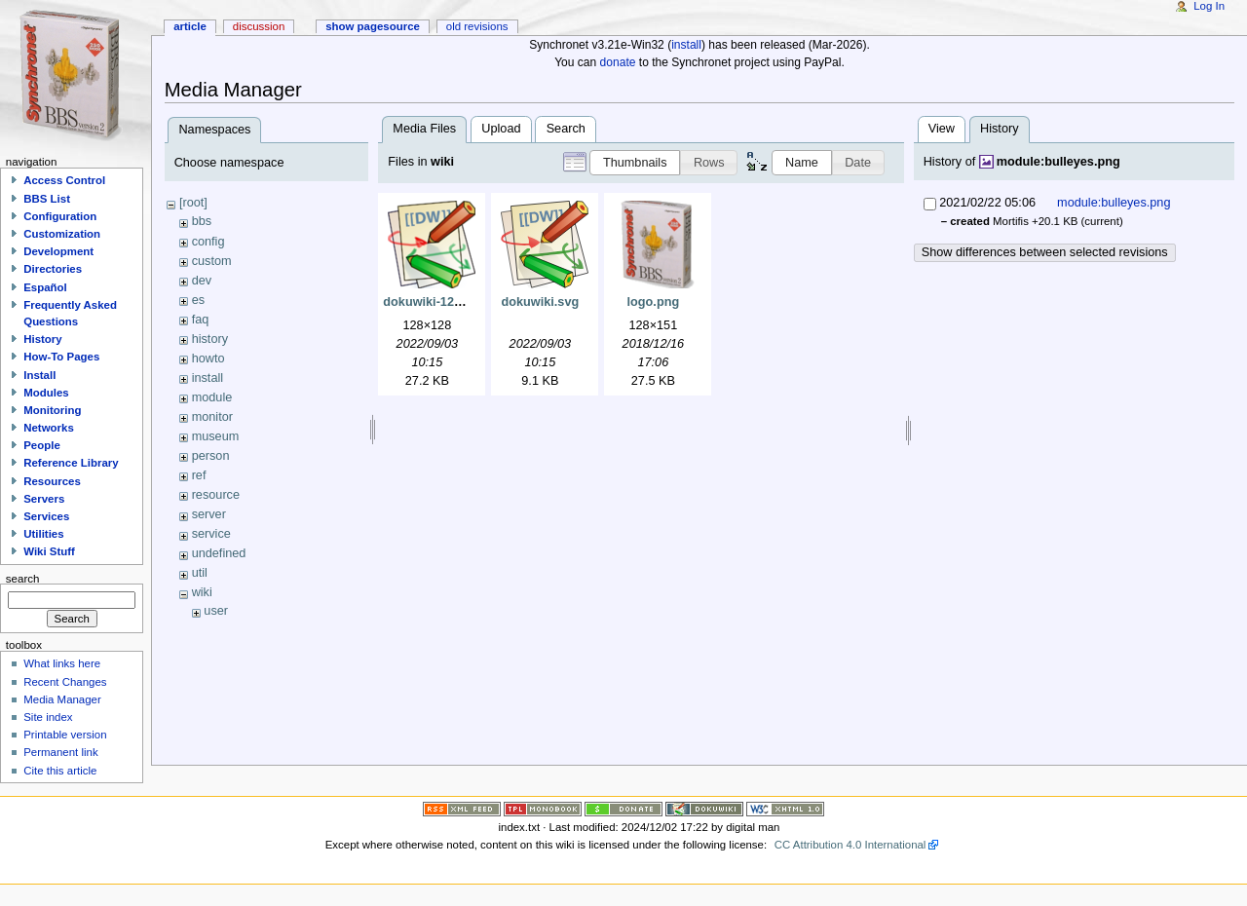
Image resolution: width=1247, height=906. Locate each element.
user (216, 611)
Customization (61, 234)
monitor (212, 417)
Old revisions (477, 26)
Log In (1209, 6)
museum (216, 436)
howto (208, 358)
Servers (43, 499)
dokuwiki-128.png (434, 302)
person (211, 456)
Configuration (59, 216)
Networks (48, 428)
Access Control (64, 180)
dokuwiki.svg (541, 302)
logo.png (653, 302)
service (211, 534)
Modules (45, 392)
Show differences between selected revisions (1045, 252)
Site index (47, 717)
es (198, 300)
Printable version (64, 734)
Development (58, 251)
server (209, 514)
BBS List (46, 199)
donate (618, 62)
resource (216, 495)
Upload (500, 128)
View (941, 128)
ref (199, 475)
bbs (201, 221)
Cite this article (59, 770)
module (212, 397)
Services (46, 516)
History (42, 339)
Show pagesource (372, 26)
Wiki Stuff (49, 551)
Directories (52, 269)
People (41, 445)
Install (39, 375)
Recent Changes (64, 682)
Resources (52, 481)
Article (190, 26)
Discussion (258, 26)
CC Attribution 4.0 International (850, 844)
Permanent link (60, 752)
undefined (219, 553)
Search (566, 128)
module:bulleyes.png (1058, 162)
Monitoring (52, 410)
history (210, 339)
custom (212, 261)
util (200, 573)
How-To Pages (61, 356)
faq (200, 319)
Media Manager (62, 699)
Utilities (43, 534)
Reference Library (70, 463)
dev (201, 280)
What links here (61, 663)
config (208, 241)
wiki (202, 592)
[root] (193, 202)
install (686, 45)
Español (45, 287)
